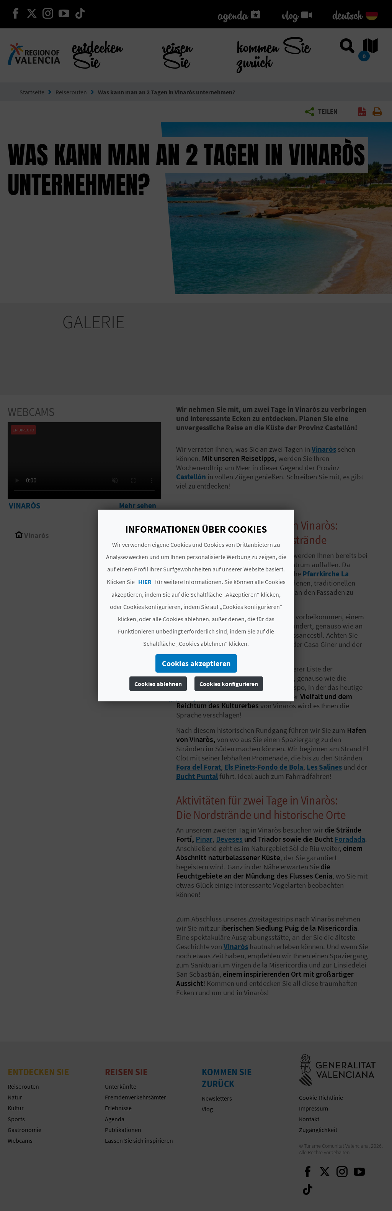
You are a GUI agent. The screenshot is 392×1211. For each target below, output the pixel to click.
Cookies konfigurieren (228, 684)
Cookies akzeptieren (196, 663)
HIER (145, 582)
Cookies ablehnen (158, 684)
